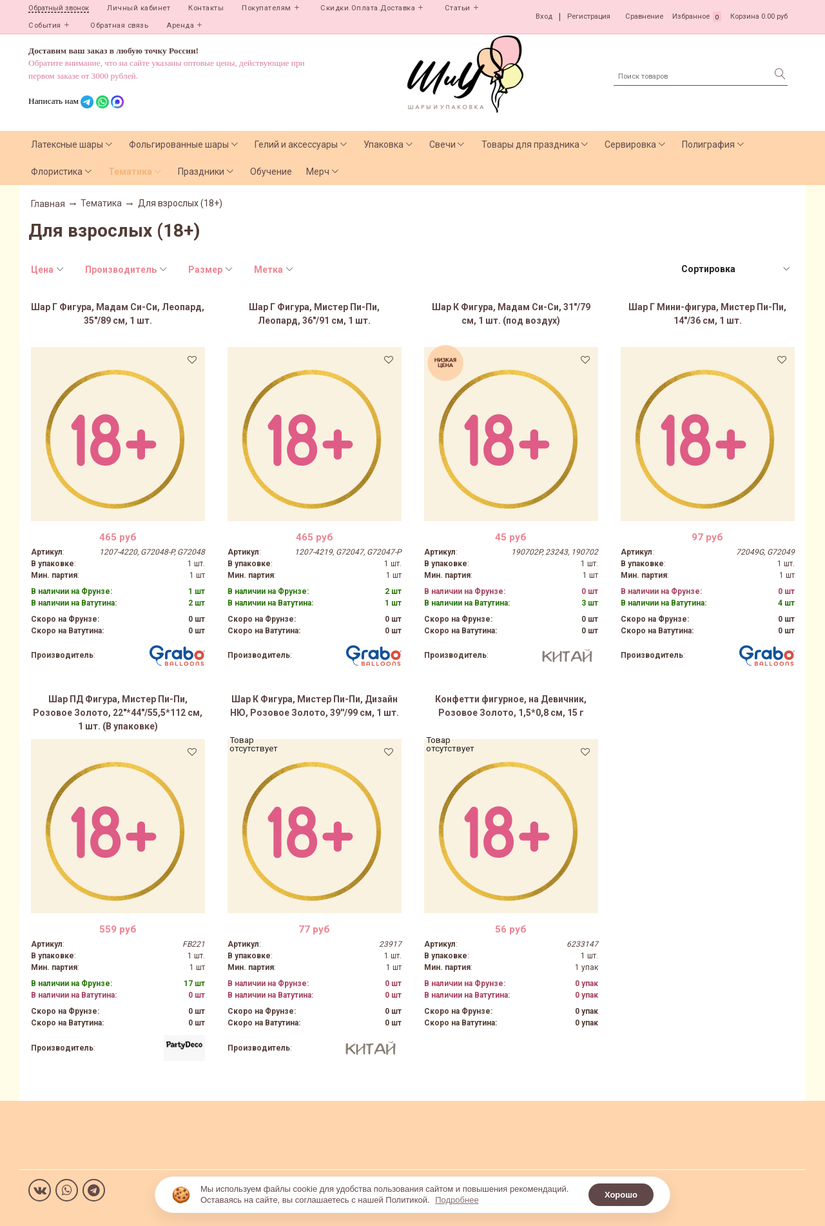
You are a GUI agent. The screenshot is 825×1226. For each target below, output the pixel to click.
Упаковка (383, 144)
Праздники (201, 171)
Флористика (56, 171)
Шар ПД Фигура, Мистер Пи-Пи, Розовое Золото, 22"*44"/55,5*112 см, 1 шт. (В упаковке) (117, 712)
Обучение (271, 171)
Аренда (180, 25)
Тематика (130, 171)
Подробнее (456, 1200)
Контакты (206, 8)
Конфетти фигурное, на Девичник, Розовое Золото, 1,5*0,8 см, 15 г (511, 706)
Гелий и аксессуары (296, 144)
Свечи (442, 144)
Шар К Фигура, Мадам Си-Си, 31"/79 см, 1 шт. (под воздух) (511, 314)
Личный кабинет (138, 8)
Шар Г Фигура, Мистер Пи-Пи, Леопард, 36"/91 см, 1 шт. (314, 314)
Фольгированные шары (179, 144)
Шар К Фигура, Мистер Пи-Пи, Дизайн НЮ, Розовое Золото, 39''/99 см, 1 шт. (314, 706)
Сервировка (630, 144)
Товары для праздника (530, 144)
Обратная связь (119, 25)
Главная (48, 204)
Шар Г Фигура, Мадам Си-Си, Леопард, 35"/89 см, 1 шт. (117, 314)
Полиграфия (708, 144)
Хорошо (621, 1195)
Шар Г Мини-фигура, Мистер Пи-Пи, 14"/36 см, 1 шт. (707, 314)
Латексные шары (67, 144)
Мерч (317, 171)
